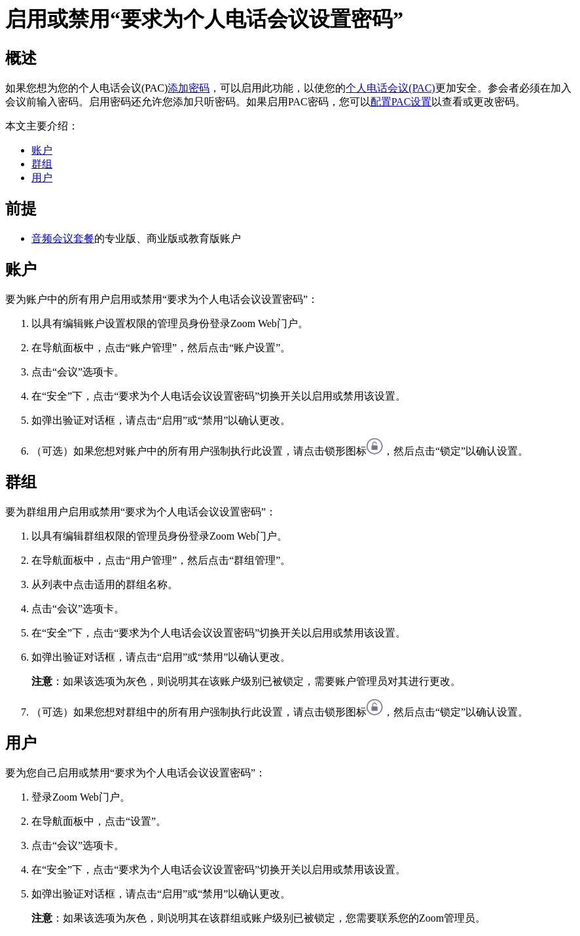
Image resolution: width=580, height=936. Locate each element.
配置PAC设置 (401, 101)
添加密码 (188, 88)
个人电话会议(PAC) (390, 88)
